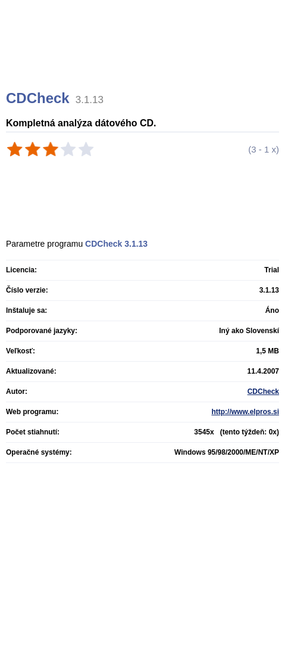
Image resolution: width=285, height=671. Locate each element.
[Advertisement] (144, 59)
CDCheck (263, 391)
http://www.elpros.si (245, 412)
